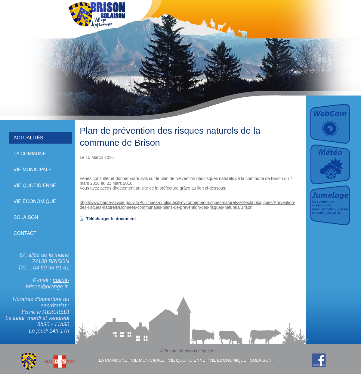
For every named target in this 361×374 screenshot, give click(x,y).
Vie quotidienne (35, 185)
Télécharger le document (108, 218)
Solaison (26, 217)
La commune (30, 153)
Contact (25, 233)
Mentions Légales (196, 350)
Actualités (28, 137)
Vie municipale (33, 169)
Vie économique (35, 201)
